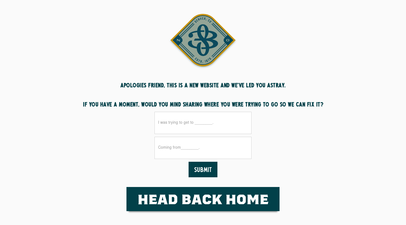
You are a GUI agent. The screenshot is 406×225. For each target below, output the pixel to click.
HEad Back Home (203, 199)
